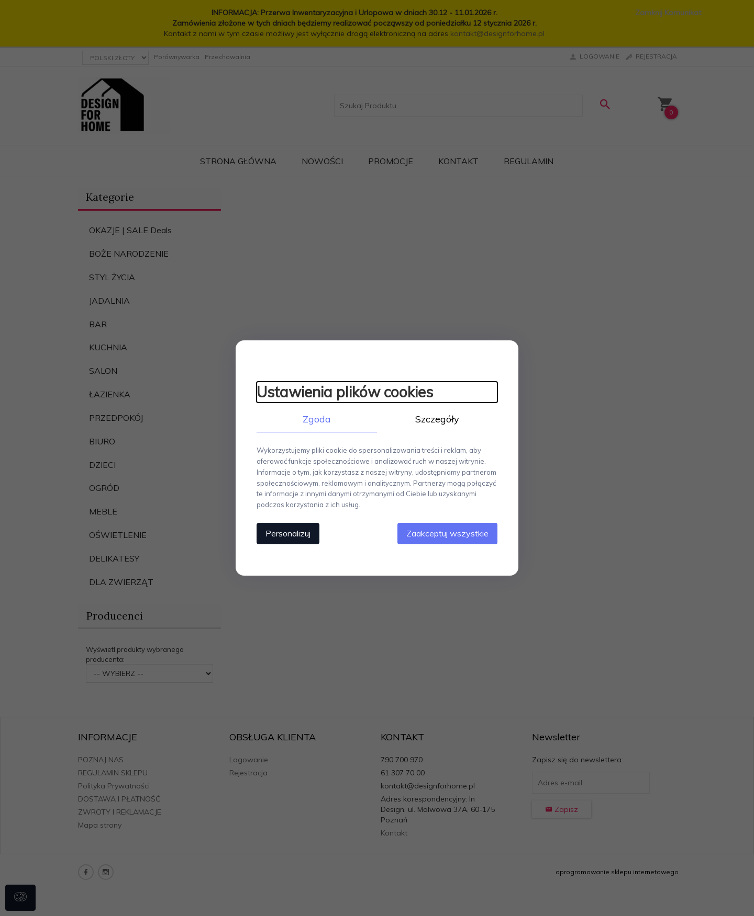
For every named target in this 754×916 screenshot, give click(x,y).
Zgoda (317, 419)
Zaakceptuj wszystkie (447, 533)
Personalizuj (288, 533)
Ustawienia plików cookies (345, 392)
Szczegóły (437, 419)
